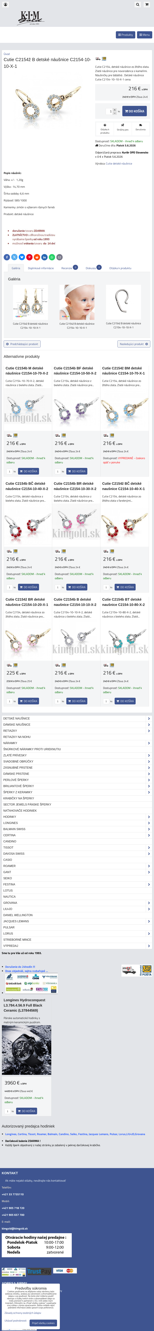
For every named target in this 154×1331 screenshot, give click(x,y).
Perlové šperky (77, 780)
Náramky (77, 743)
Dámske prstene (77, 774)
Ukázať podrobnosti (15, 1320)
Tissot (77, 848)
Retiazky (77, 731)
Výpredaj (77, 946)
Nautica (9, 896)
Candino (9, 841)
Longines (77, 823)
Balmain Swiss (77, 829)
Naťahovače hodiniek (20, 810)
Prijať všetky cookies (43, 1323)
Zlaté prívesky (77, 755)
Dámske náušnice (77, 725)
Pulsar (9, 927)
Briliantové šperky (77, 786)
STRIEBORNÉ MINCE (17, 939)
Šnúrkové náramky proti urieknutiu (32, 749)
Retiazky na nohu (16, 736)
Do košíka (134, 111)
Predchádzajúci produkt (22, 344)
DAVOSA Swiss (77, 854)
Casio (7, 859)
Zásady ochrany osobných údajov (23, 1313)
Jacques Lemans (77, 921)
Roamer (77, 866)
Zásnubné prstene (77, 768)
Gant (77, 872)
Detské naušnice (77, 719)
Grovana (77, 903)
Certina (77, 835)
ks (11, 471)
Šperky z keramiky (77, 792)
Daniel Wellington (18, 915)
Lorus (77, 934)
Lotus (8, 890)
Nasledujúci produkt (134, 344)
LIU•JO (77, 909)
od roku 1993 (34, 24)
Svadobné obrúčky (77, 762)
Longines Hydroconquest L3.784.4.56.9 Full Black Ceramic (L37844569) (24, 1005)
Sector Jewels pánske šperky (27, 804)
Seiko (7, 878)
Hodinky (77, 817)
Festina (77, 885)
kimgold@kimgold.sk (15, 1228)
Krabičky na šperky (18, 798)
